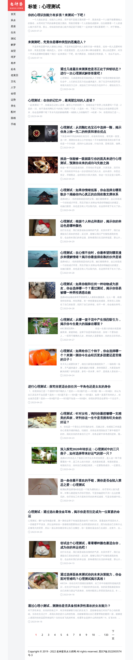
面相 (13, 118)
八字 (13, 87)
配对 (13, 112)
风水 (13, 20)
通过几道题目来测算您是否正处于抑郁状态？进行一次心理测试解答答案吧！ (90, 71)
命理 (13, 93)
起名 (13, 69)
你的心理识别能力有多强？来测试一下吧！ (57, 15)
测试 (13, 38)
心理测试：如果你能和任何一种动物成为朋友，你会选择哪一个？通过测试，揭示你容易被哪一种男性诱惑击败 (90, 288)
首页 (13, 14)
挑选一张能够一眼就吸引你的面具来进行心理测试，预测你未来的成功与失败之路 (90, 161)
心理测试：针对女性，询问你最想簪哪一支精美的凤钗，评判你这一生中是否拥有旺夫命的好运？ (90, 417)
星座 (13, 26)
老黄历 (14, 75)
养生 (13, 105)
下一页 (113, 634)
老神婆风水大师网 (66, 651)
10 (93, 634)
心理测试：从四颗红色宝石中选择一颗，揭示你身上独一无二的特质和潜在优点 (90, 129)
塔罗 (13, 57)
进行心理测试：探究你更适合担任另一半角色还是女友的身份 (69, 386)
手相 (13, 124)
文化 (13, 81)
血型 (13, 50)
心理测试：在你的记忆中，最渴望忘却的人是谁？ (61, 100)
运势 (13, 99)
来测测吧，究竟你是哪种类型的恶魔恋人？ (57, 42)
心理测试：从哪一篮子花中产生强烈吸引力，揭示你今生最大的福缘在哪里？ (90, 321)
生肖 (13, 32)
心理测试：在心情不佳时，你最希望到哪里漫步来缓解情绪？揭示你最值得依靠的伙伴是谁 (90, 255)
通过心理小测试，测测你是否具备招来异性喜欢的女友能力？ (69, 606)
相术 (13, 63)
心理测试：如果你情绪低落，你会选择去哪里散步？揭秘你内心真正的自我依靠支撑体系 (90, 192)
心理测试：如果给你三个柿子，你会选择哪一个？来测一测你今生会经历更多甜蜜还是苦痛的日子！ (90, 355)
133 (106, 634)
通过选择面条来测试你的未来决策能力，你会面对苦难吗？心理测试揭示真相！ (90, 576)
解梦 (13, 44)
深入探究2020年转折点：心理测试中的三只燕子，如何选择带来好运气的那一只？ (89, 451)
